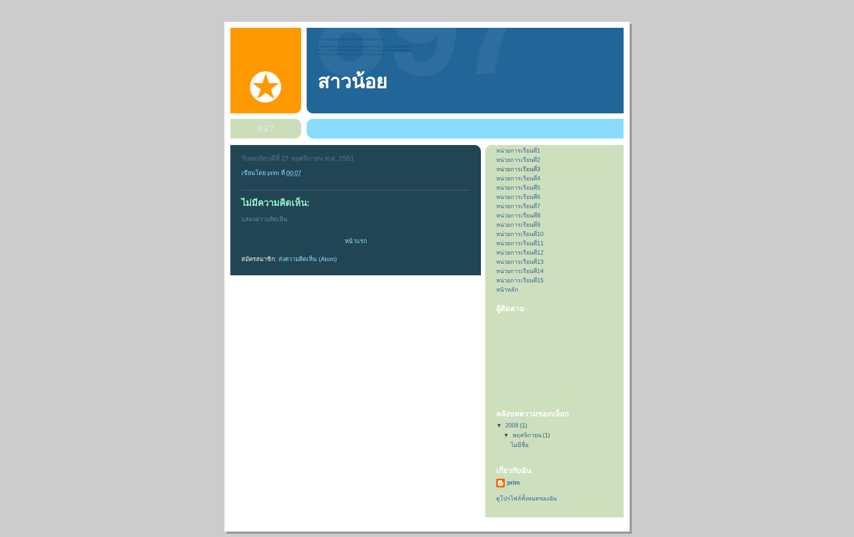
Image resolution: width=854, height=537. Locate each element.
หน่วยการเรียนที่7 (518, 206)
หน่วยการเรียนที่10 (520, 234)
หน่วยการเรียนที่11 (520, 243)
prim (513, 482)
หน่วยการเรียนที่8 (518, 215)
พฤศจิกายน (528, 435)
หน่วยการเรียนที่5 (518, 187)
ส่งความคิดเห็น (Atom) (307, 259)
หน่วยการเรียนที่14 (520, 271)
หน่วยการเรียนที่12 (520, 252)
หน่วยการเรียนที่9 (518, 224)
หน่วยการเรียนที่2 (518, 159)
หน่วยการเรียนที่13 (520, 261)
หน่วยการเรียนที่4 (518, 178)
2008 (512, 425)
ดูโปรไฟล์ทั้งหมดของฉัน (526, 498)
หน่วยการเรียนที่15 (520, 280)
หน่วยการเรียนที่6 (518, 197)
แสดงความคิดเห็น (264, 219)
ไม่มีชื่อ (519, 445)
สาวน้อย (352, 82)
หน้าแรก (356, 241)
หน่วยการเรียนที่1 (518, 150)
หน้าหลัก (507, 289)
